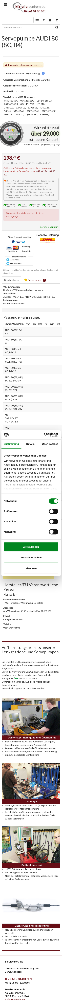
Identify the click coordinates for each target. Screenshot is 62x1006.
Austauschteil (31, 181)
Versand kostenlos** (41, 163)
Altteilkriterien (13, 189)
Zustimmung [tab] (11, 443)
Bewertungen (35, 280)
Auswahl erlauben (30, 557)
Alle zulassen (31, 546)
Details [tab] (30, 443)
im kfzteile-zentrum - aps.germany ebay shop (41, 145)
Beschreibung (11, 279)
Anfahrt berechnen (15, 999)
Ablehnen (31, 568)
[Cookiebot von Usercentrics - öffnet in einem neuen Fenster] (44, 435)
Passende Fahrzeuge (19, 64)
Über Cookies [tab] (50, 443)
